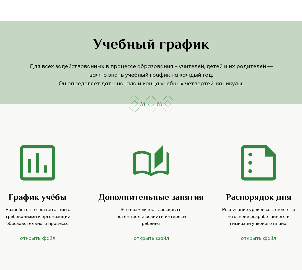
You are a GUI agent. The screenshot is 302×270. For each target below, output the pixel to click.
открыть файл (151, 238)
